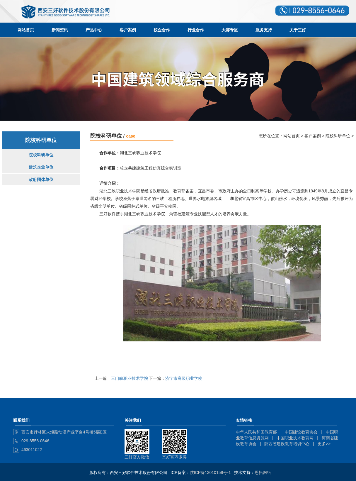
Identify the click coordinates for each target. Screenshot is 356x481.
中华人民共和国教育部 (256, 432)
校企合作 (162, 30)
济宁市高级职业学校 (183, 378)
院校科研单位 (41, 155)
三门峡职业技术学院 (129, 378)
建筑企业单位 (41, 167)
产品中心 (94, 30)
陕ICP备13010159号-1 (210, 472)
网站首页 (26, 30)
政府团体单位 (41, 179)
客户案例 (128, 30)
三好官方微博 (174, 456)
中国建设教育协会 (301, 432)
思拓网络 (263, 472)
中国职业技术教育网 (295, 438)
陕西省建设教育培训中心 (286, 443)
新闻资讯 (60, 30)
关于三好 (297, 30)
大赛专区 (230, 30)
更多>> (324, 443)
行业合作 (196, 30)
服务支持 (263, 30)
